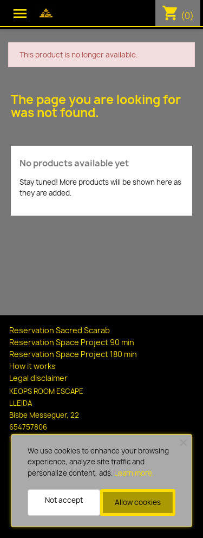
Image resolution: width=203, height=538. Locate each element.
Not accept (64, 500)
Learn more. (134, 473)
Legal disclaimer (38, 378)
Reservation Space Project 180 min (73, 354)
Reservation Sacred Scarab (59, 330)
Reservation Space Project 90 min (71, 342)
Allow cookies (138, 502)
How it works (32, 366)
